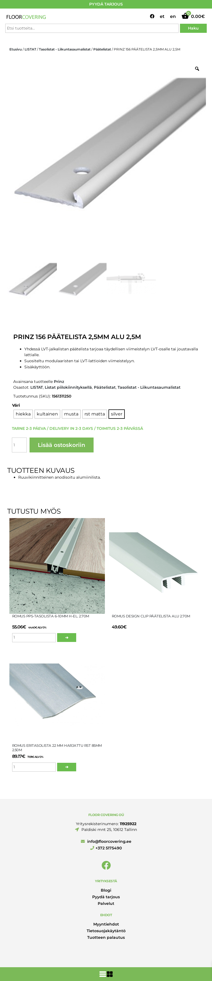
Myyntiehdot (106, 924)
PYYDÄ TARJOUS (106, 4)
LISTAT (30, 49)
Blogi (106, 890)
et (162, 16)
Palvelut (106, 903)
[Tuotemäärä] (19, 445)
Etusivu (15, 49)
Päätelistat (102, 49)
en (173, 16)
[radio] (23, 414)
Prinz (59, 381)
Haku (193, 28)
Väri (16, 405)
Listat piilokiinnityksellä (68, 387)
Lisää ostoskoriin (61, 445)
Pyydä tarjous (106, 896)
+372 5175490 (106, 848)
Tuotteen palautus (106, 937)
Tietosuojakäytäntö (106, 930)
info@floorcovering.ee (106, 841)
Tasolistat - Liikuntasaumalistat (65, 49)
